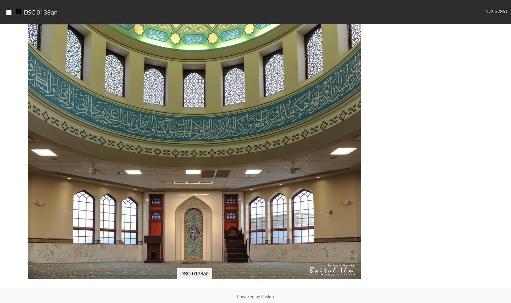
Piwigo (267, 295)
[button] (382, 28)
